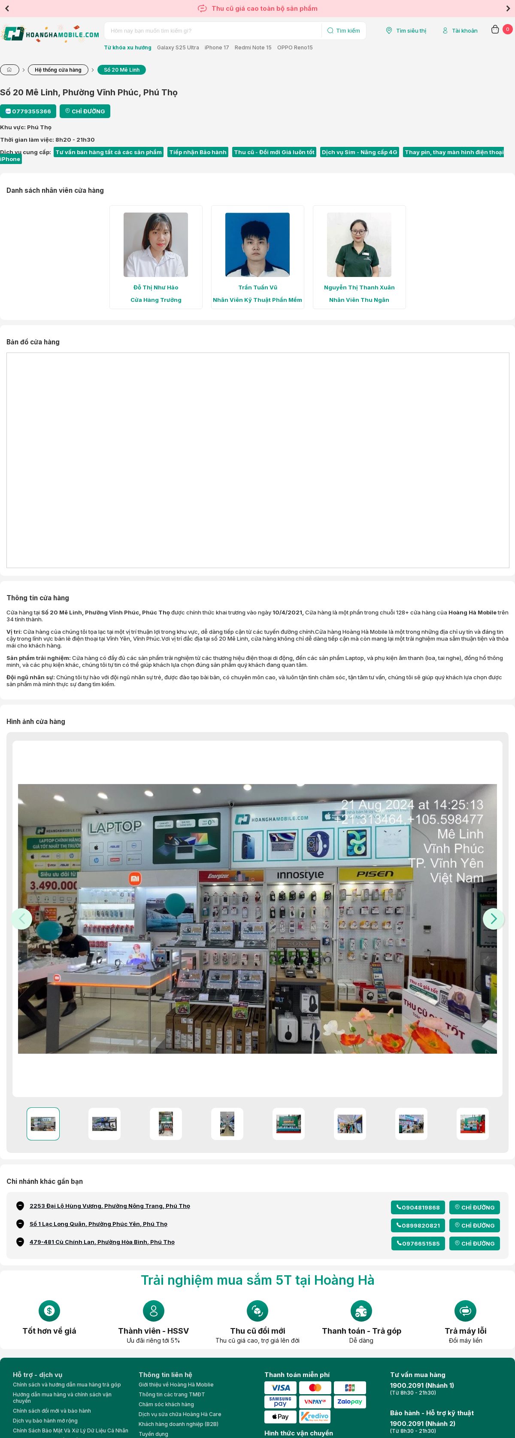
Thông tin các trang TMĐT (172, 1394)
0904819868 (421, 1207)
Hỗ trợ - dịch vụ (37, 1375)
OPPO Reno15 (295, 47)
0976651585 (421, 1243)
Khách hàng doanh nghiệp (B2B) (178, 1424)
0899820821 (421, 1225)
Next (508, 8)
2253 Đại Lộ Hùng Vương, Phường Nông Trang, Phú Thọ (110, 1205)
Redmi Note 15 (253, 47)
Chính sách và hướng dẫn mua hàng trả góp (67, 1384)
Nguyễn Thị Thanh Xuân (359, 287)
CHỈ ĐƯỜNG (478, 1207)
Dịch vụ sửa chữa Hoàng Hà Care (180, 1414)
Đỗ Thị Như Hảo (155, 287)
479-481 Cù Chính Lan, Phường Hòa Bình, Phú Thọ (102, 1241)
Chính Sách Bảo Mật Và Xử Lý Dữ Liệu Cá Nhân (70, 1430)
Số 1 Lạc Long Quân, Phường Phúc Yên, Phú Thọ (98, 1223)
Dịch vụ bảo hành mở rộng (45, 1420)
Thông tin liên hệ (165, 1375)
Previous (7, 8)
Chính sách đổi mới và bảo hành (52, 1411)
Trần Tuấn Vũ (257, 287)
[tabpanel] (156, 257)
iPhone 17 (217, 47)
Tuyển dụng (153, 1434)
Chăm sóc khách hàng (166, 1404)
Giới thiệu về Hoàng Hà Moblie (176, 1384)
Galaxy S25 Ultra (178, 47)
